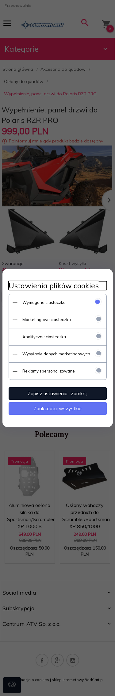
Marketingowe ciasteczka (46, 319)
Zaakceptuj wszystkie (57, 408)
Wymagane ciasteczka (44, 302)
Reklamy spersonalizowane (48, 371)
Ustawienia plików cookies (54, 285)
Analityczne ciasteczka (44, 336)
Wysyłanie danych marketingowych (56, 353)
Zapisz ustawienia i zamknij (57, 393)
